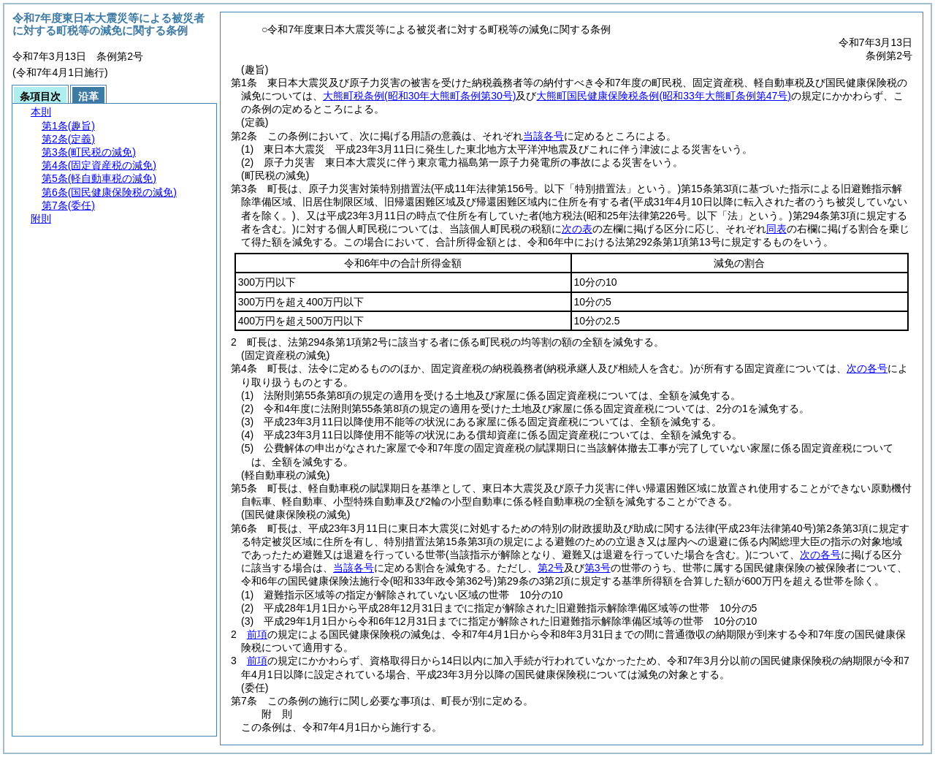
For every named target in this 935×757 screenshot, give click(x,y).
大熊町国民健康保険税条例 (663, 96)
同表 (776, 229)
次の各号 (867, 368)
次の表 (577, 229)
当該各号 (543, 136)
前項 (257, 634)
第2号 (551, 568)
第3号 (597, 568)
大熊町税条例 (419, 96)
